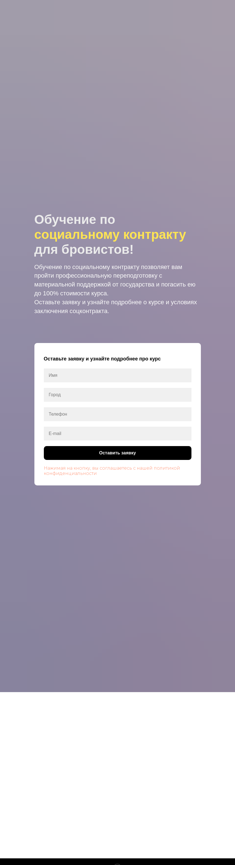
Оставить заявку (145, 453)
